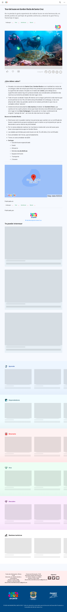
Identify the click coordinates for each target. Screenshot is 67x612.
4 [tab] (34, 67)
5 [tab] (35, 67)
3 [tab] (33, 67)
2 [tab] (32, 67)
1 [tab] (31, 67)
